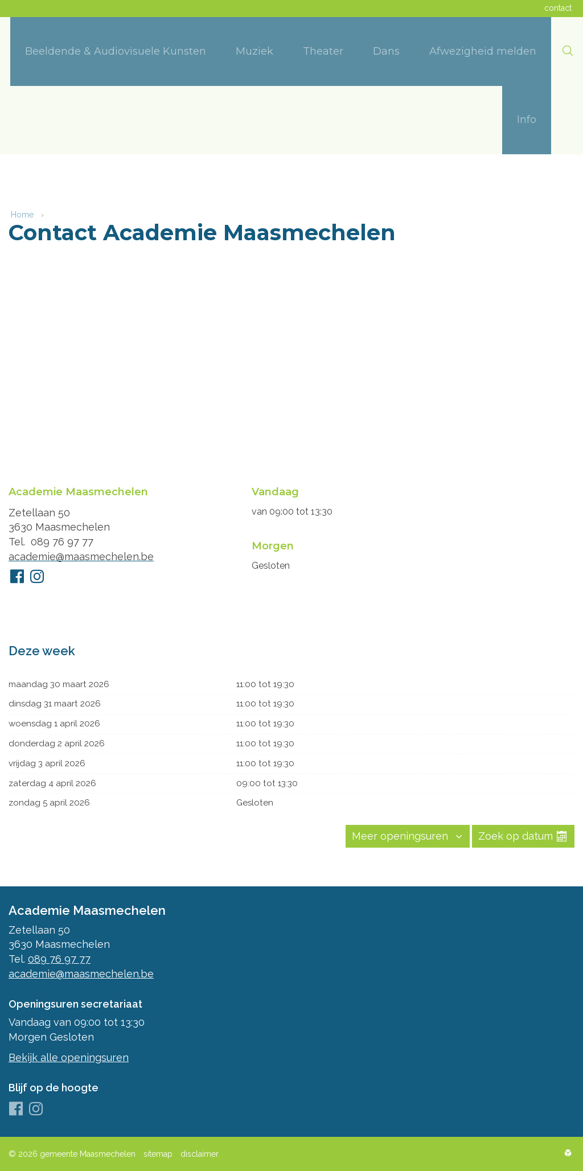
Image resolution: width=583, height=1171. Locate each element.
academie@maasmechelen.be (81, 552)
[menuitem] (115, 51)
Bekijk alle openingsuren (69, 1057)
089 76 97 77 (62, 538)
